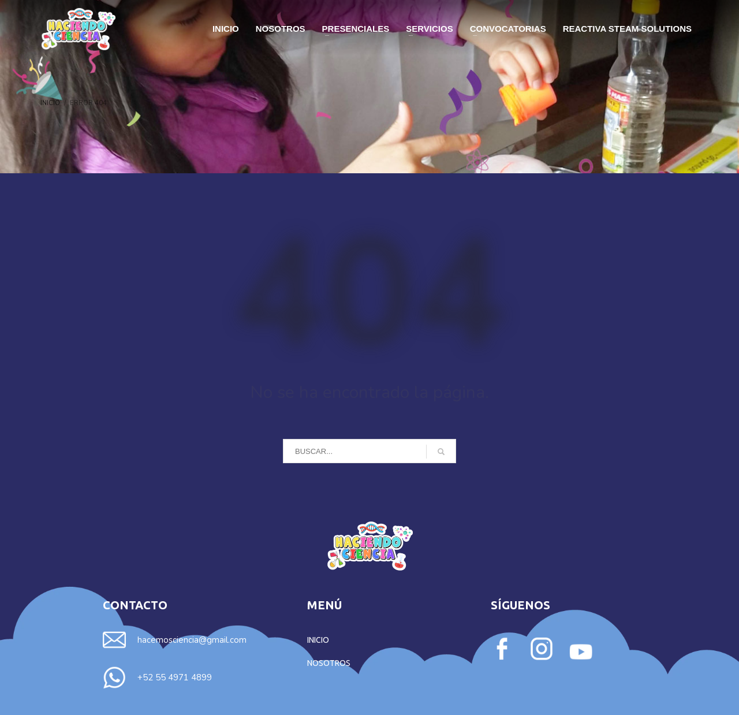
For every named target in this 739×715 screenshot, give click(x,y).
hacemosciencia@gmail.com (192, 640)
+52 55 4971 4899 (174, 677)
